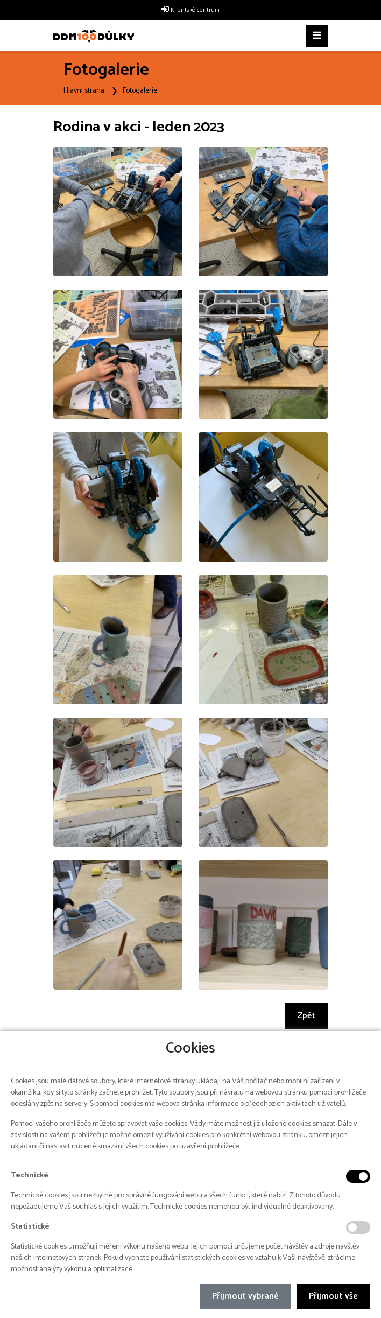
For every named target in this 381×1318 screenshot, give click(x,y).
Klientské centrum (195, 10)
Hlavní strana (84, 91)
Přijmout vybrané (245, 1296)
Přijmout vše (333, 1296)
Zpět (306, 1015)
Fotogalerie (140, 91)
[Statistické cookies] (358, 1227)
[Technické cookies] (358, 1176)
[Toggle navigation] (317, 36)
